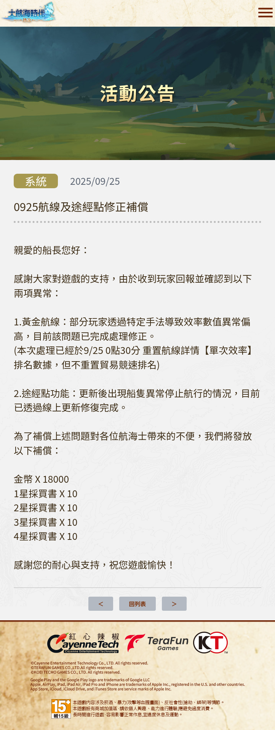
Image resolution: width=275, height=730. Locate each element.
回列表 (137, 604)
